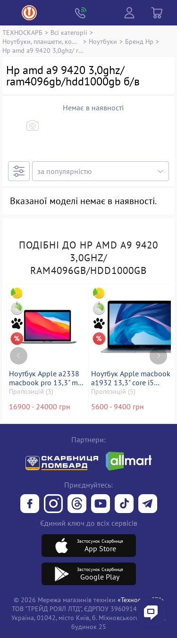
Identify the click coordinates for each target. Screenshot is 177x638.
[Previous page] (18, 356)
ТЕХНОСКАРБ (22, 32)
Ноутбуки (103, 41)
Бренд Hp (139, 41)
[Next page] (158, 356)
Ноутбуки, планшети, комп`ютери (41, 41)
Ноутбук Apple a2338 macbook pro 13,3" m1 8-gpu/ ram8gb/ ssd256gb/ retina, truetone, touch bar (45, 378)
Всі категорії (69, 32)
